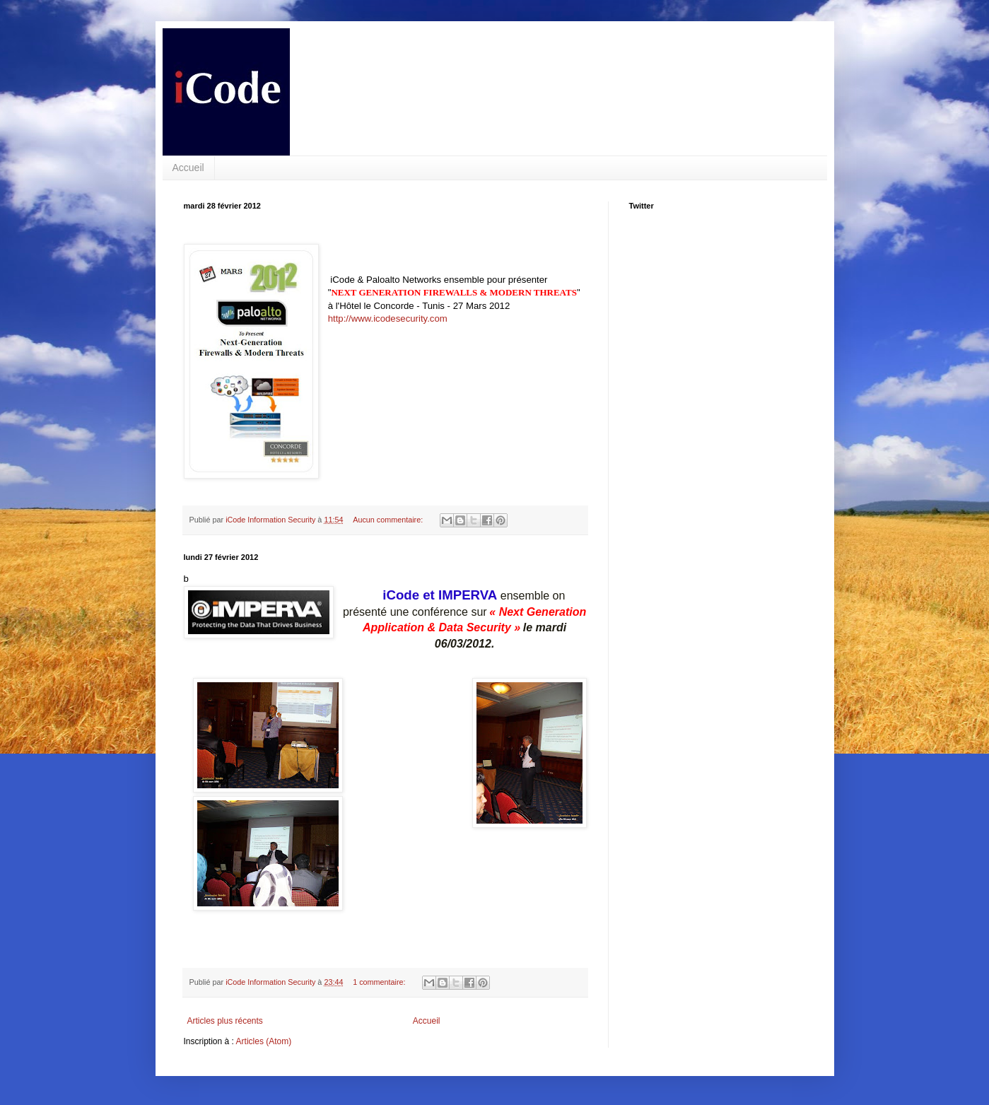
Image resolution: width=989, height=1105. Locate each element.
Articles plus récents (225, 1021)
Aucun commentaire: (389, 519)
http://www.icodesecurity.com (387, 318)
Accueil (188, 167)
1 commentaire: (380, 982)
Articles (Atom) (264, 1041)
